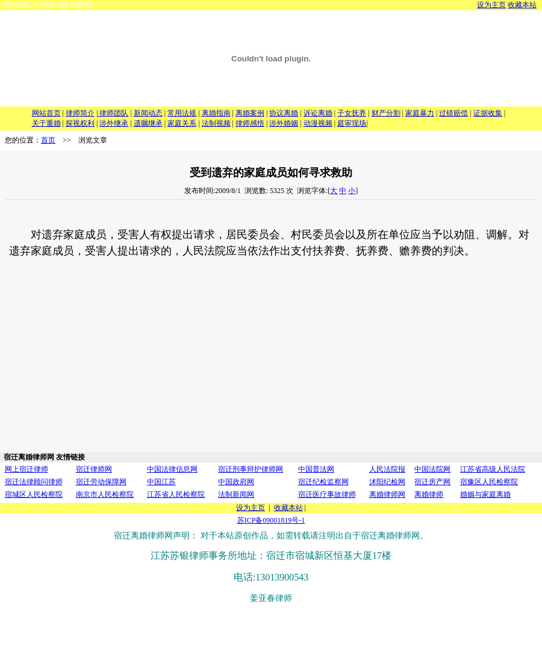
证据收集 (487, 113)
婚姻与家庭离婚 (485, 494)
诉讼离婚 (318, 113)
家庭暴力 (419, 113)
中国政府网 (236, 482)
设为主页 (491, 5)
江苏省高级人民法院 (492, 469)
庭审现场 (351, 123)
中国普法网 (316, 469)
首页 (48, 140)
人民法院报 (387, 469)
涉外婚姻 (283, 123)
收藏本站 (522, 5)
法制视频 (216, 123)
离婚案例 (249, 113)
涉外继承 (113, 123)
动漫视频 (318, 123)
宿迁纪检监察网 (323, 482)
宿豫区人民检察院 (489, 482)
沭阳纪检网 (387, 482)
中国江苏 (161, 482)
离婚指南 (216, 113)
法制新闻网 (236, 494)
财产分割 (386, 113)
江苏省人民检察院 (176, 494)
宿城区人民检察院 (34, 494)
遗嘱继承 (148, 123)
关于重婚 (46, 123)
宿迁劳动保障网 (101, 482)
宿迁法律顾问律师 (34, 482)
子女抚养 (351, 113)
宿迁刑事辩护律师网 (250, 469)
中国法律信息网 (172, 469)
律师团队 (113, 113)
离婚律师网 (387, 494)
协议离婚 (283, 113)
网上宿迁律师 (26, 469)
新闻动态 (148, 113)
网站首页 (46, 113)
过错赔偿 (453, 113)
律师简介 (80, 113)
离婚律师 (428, 494)
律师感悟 (249, 123)
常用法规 (181, 113)
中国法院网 (432, 469)
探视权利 (80, 123)
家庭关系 (181, 123)
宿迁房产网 (432, 482)
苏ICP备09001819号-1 (271, 520)
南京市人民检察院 (105, 494)
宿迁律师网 (94, 469)
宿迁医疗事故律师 (327, 494)
